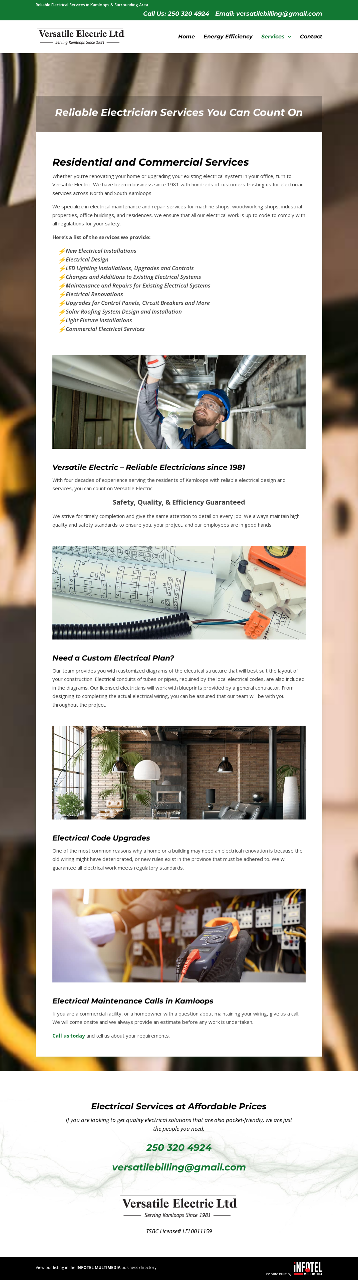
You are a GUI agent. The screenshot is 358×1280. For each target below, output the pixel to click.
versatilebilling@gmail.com (179, 1167)
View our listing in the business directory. (96, 1267)
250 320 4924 (179, 1147)
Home (186, 37)
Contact (311, 37)
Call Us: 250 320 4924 (176, 13)
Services (273, 37)
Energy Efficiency (228, 37)
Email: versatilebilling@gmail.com (268, 13)
